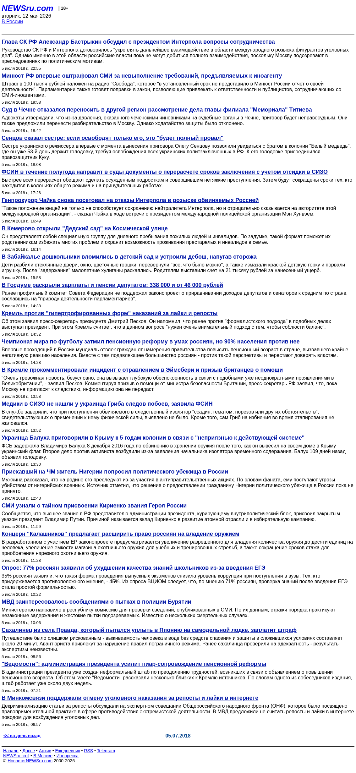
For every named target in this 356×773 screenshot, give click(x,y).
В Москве (42, 755)
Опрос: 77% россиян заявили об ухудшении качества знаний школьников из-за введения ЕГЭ (134, 568)
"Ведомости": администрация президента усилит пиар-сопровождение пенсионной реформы (134, 664)
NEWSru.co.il (16, 755)
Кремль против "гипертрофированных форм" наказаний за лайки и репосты (109, 313)
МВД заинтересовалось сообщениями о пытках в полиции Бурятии (96, 602)
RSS (88, 750)
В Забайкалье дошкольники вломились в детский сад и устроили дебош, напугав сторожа (129, 257)
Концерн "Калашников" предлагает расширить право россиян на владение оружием (120, 534)
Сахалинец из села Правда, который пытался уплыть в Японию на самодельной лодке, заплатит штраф (149, 630)
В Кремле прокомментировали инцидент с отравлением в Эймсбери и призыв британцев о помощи (142, 370)
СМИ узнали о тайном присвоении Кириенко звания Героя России (94, 505)
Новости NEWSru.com (30, 760)
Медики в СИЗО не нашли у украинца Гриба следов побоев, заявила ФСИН (107, 404)
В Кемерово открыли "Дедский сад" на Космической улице (85, 228)
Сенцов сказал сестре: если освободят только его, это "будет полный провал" (112, 138)
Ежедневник (67, 750)
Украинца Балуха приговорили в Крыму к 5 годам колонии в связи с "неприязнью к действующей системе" (153, 438)
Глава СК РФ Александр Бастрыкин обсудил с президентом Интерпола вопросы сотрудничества (138, 42)
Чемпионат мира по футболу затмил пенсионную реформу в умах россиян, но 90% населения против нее (151, 341)
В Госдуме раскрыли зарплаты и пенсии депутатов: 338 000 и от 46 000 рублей (112, 285)
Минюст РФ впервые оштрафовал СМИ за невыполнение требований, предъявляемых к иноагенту (142, 76)
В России (12, 21)
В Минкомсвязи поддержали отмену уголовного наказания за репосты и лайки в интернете (130, 698)
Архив (45, 750)
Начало (11, 750)
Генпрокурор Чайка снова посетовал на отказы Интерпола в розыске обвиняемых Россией (130, 200)
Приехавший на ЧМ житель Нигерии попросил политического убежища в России (115, 472)
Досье (28, 750)
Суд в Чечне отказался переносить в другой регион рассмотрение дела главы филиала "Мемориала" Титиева (157, 110)
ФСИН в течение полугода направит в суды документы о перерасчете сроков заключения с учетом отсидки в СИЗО (165, 172)
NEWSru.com (27, 8)
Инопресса (68, 755)
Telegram (106, 750)
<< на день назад (22, 735)
